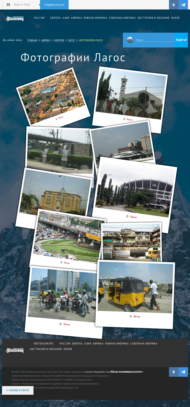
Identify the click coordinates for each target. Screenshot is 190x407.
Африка (45, 40)
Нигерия (59, 40)
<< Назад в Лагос (18, 390)
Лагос (71, 40)
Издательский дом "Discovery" (15, 21)
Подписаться (54, 4)
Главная (32, 40)
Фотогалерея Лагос (91, 40)
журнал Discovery (15, 353)
